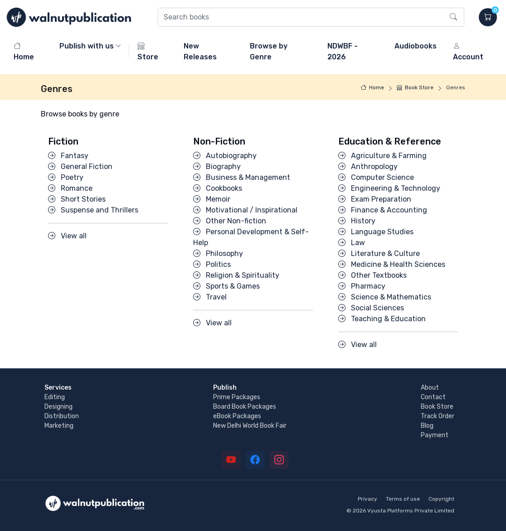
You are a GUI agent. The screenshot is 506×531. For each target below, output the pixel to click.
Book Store (415, 87)
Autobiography (225, 155)
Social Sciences (371, 308)
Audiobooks (415, 46)
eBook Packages (237, 416)
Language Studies (376, 231)
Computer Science (376, 177)
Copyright (441, 499)
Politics (212, 264)
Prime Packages (236, 397)
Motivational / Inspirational (245, 210)
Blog (427, 426)
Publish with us (86, 46)
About (430, 387)
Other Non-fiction (229, 221)
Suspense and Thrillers (93, 210)
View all (67, 236)
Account (468, 51)
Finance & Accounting (382, 210)
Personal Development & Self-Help (251, 237)
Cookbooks (217, 188)
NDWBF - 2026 (342, 51)
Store (147, 51)
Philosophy (218, 253)
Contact (433, 397)
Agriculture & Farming (382, 155)
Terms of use (403, 499)
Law (351, 242)
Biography (217, 166)
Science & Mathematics (384, 297)
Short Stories (77, 199)
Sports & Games (226, 286)
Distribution (61, 416)
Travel (210, 297)
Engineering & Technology (389, 188)
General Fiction (80, 166)
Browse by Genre (268, 51)
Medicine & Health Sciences (391, 264)
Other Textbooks (372, 275)
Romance (70, 188)
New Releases (200, 51)
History (356, 221)
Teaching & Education (382, 318)
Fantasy (68, 155)
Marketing (58, 426)
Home (24, 51)
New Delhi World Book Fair (250, 426)
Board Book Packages (244, 406)
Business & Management (241, 177)
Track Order (437, 416)
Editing (54, 397)
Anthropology (368, 166)
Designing (58, 406)
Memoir (211, 199)
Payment (434, 435)
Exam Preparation (374, 199)
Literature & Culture (379, 253)
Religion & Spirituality (236, 275)
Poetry (65, 177)
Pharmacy (361, 286)
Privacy (367, 499)
